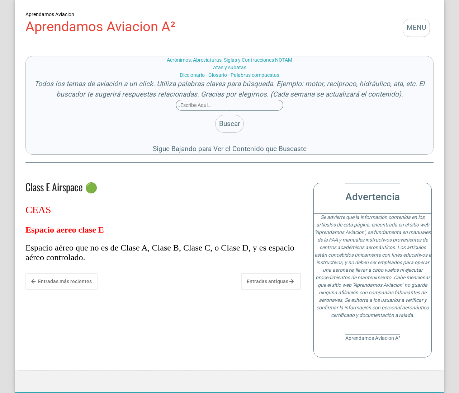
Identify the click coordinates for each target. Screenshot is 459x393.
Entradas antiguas (270, 281)
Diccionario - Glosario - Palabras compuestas (229, 75)
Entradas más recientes (61, 281)
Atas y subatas (229, 67)
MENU (416, 27)
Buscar (229, 124)
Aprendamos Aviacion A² (100, 26)
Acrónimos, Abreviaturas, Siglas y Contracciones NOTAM (229, 60)
